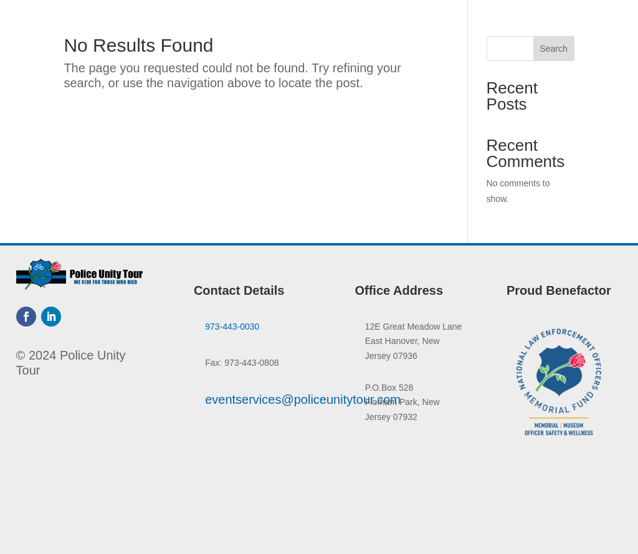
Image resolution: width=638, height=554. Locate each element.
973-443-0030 (232, 327)
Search (553, 49)
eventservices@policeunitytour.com (303, 399)
